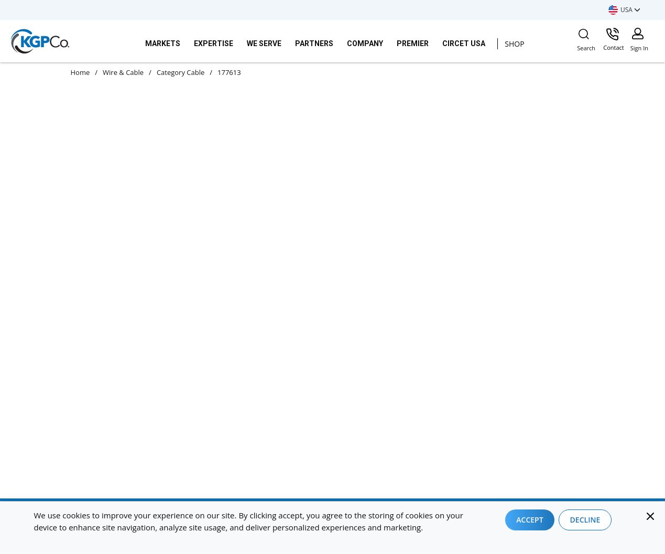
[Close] (650, 516)
